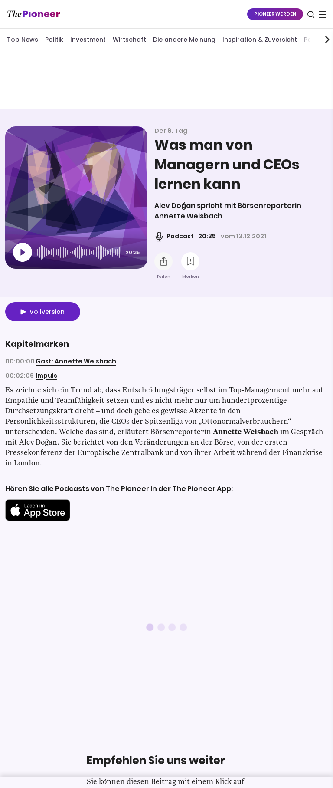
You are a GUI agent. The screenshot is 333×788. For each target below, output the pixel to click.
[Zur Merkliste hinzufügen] (190, 261)
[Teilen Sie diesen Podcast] (163, 261)
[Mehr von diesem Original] (166, 79)
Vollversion (47, 311)
